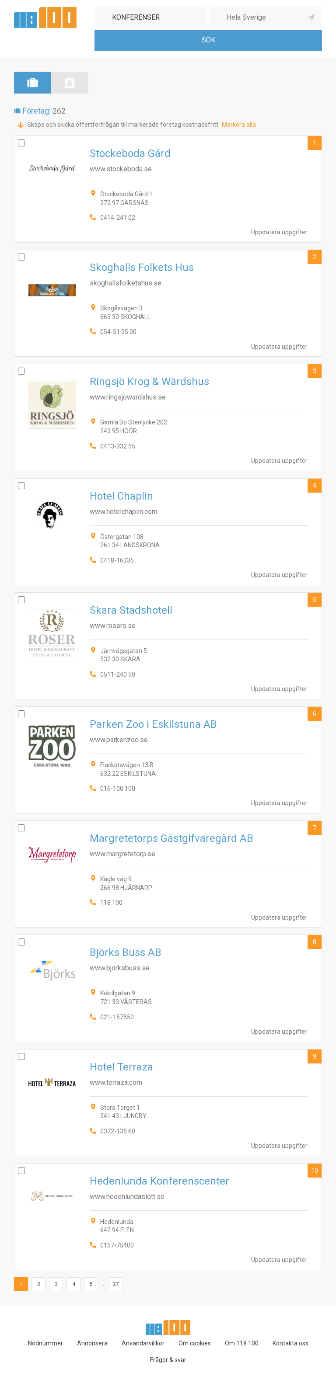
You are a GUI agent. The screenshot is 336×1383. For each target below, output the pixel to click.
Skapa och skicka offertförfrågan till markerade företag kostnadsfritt (122, 124)
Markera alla (239, 124)
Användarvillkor (143, 1343)
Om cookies (194, 1343)
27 (116, 1284)
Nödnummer (45, 1343)
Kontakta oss (290, 1343)
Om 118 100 (242, 1343)
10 (314, 1170)
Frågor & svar (168, 1359)
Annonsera (92, 1343)
